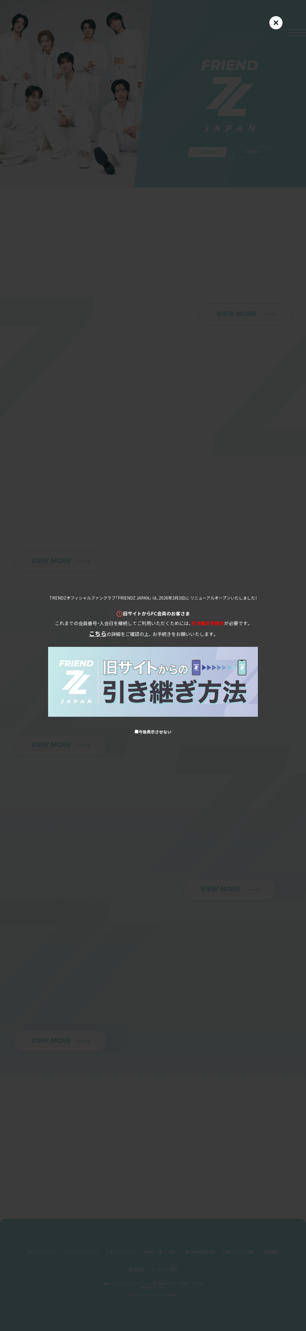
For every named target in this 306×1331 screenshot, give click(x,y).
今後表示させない (153, 732)
